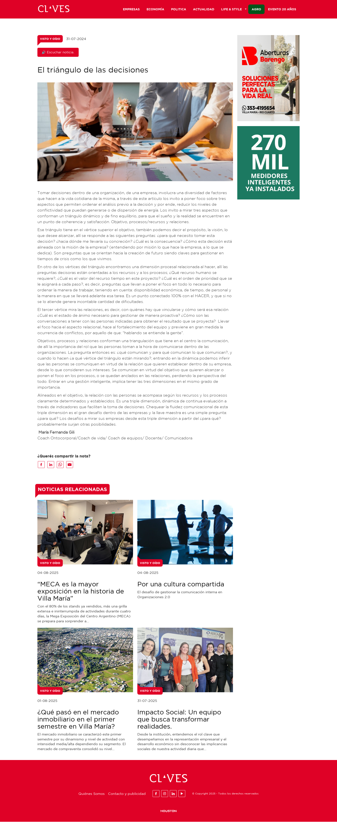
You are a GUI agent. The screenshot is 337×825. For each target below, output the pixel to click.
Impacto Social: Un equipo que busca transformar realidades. (179, 722)
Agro (256, 10)
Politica (178, 10)
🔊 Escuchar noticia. (58, 55)
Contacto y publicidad (127, 797)
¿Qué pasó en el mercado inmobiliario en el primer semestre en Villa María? (78, 722)
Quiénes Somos (91, 797)
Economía (155, 10)
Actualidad (203, 10)
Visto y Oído (50, 42)
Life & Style (234, 10)
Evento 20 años (282, 10)
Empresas (131, 10)
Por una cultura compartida (180, 587)
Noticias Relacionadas (72, 492)
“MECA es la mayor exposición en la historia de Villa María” (80, 594)
